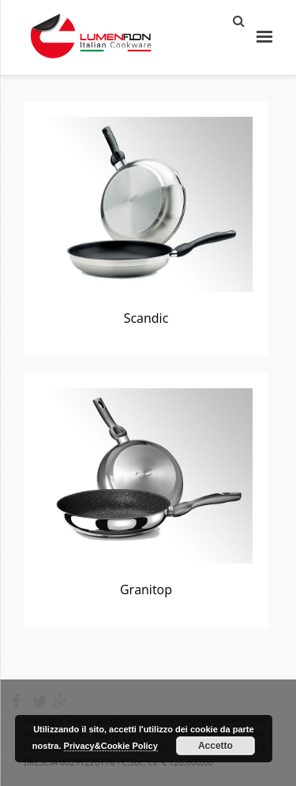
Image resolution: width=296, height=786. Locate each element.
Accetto (215, 745)
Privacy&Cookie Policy (111, 745)
